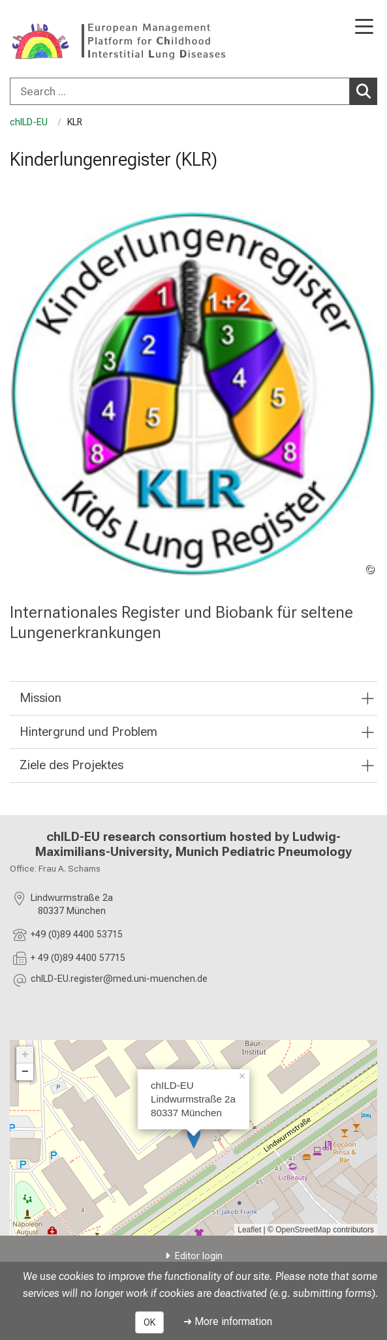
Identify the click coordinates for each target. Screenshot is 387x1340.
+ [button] (25, 1055)
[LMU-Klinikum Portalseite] (55, 40)
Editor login (199, 1256)
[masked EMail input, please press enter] (119, 981)
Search (366, 90)
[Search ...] (180, 91)
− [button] (25, 1072)
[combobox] (193, 91)
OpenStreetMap (303, 1229)
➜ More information (227, 1321)
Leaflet (249, 1229)
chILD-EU (30, 122)
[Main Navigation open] (364, 27)
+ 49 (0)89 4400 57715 (78, 958)
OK (149, 1322)
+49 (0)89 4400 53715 (77, 934)
